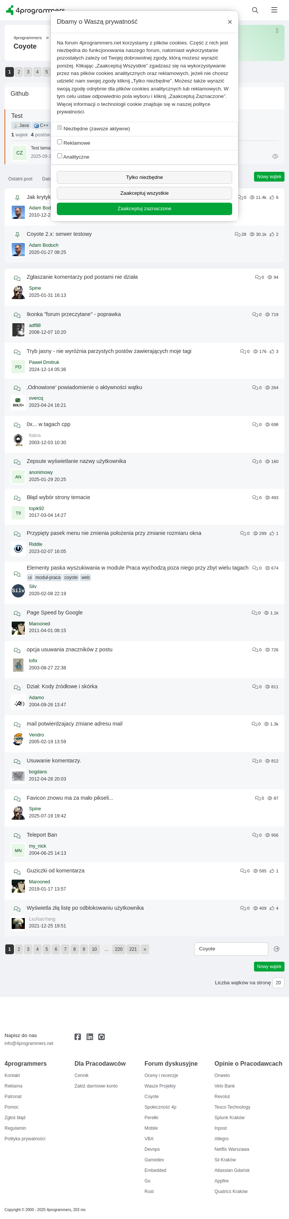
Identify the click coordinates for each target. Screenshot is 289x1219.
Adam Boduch (44, 208)
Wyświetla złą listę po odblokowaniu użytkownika (85, 908)
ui (30, 577)
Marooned (39, 623)
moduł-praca (48, 577)
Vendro (36, 735)
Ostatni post (20, 179)
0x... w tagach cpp (48, 424)
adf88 (35, 325)
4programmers (28, 37)
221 (133, 949)
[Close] (230, 22)
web (85, 577)
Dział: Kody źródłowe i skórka (62, 686)
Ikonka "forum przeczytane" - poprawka (74, 314)
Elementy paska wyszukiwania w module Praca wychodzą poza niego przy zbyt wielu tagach (138, 568)
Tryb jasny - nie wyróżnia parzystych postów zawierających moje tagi (109, 351)
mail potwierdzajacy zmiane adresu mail (74, 724)
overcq (36, 398)
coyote (71, 577)
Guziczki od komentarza (56, 871)
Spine (35, 288)
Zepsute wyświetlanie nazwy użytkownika (76, 461)
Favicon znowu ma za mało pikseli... (70, 798)
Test (17, 115)
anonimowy (41, 472)
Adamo (36, 697)
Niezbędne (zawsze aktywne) (93, 128)
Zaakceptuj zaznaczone (145, 208)
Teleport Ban (42, 835)
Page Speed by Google (55, 613)
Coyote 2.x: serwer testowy (59, 234)
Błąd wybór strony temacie (58, 497)
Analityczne (73, 156)
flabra (35, 435)
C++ (41, 125)
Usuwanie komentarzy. (54, 761)
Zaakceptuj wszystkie (144, 193)
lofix (33, 660)
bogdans (38, 771)
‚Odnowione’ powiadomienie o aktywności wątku (84, 387)
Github (20, 93)
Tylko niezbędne (144, 177)
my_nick (37, 846)
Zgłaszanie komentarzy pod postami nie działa (82, 277)
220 (119, 949)
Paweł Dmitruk (44, 362)
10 (94, 949)
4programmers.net (100, 43)
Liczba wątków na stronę (243, 982)
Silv (33, 586)
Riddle (35, 544)
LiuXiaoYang (42, 919)
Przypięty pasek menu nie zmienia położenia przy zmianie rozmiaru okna (114, 533)
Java (21, 125)
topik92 (36, 508)
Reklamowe (73, 142)
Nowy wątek (269, 176)
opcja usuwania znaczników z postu (70, 649)
